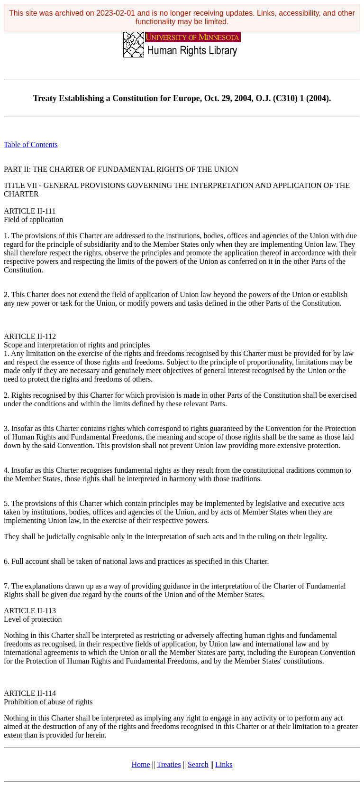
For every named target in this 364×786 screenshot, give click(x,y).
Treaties (169, 764)
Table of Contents (31, 144)
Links (223, 764)
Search (198, 764)
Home (141, 764)
